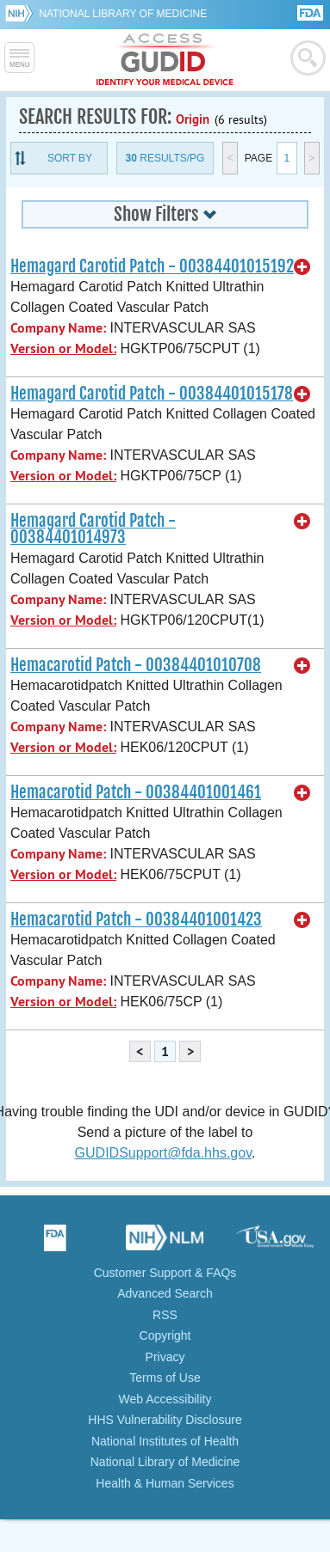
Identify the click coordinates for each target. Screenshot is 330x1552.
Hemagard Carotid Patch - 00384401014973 (93, 528)
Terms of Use (164, 1377)
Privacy (165, 1357)
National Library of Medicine (123, 14)
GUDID (165, 60)
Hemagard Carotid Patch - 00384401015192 (152, 266)
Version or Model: (63, 348)
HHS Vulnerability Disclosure (164, 1420)
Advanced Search (165, 1293)
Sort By (69, 158)
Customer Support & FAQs (165, 1273)
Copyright (165, 1335)
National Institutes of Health (165, 1441)
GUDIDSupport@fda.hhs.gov (163, 1153)
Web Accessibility (165, 1399)
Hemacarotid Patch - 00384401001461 (135, 792)
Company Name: (58, 328)
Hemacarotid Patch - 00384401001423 (136, 919)
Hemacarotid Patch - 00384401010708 (135, 665)
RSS (165, 1315)
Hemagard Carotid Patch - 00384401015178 (151, 393)
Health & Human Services (164, 1483)
